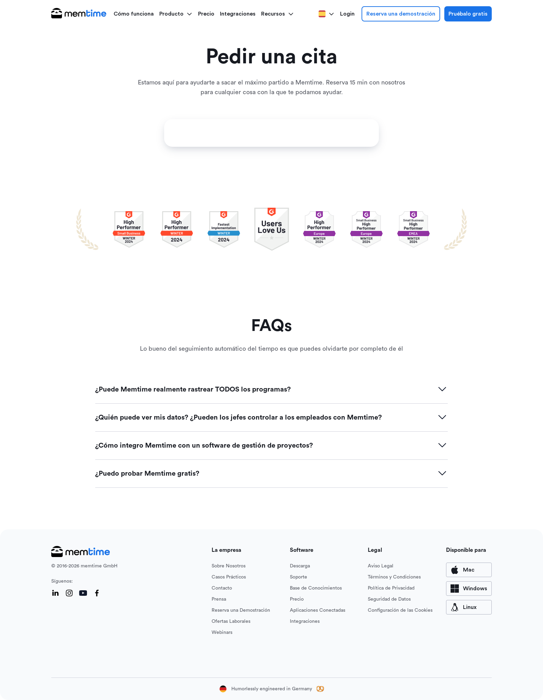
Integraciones (238, 14)
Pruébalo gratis (468, 14)
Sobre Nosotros (229, 566)
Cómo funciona (134, 14)
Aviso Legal (380, 566)
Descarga (300, 566)
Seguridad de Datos (389, 599)
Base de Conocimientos (316, 588)
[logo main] (79, 14)
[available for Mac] (469, 570)
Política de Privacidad (391, 588)
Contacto (222, 588)
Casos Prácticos (229, 577)
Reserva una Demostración (241, 610)
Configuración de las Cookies (400, 610)
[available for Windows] (469, 588)
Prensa (219, 599)
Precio (206, 14)
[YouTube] (83, 593)
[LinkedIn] (55, 593)
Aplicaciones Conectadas (317, 610)
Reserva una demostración (400, 14)
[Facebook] (97, 593)
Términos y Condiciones (394, 577)
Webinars (222, 632)
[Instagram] (69, 593)
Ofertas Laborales (231, 621)
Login (347, 14)
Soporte (298, 577)
